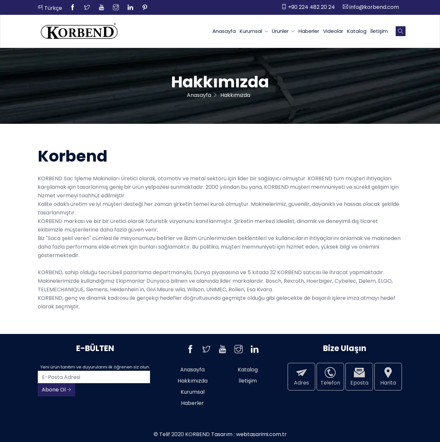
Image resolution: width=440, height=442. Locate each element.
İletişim (379, 31)
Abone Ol (56, 389)
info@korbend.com (371, 7)
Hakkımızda (193, 381)
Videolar (333, 31)
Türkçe (50, 8)
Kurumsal (254, 31)
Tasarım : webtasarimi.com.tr (249, 434)
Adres (301, 376)
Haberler (308, 31)
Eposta (359, 376)
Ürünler (283, 31)
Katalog (356, 31)
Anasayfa (224, 31)
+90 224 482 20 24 (308, 7)
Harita (388, 376)
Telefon (330, 376)
